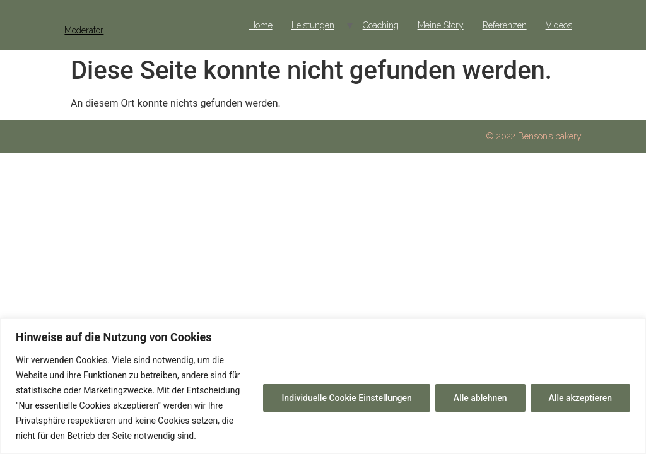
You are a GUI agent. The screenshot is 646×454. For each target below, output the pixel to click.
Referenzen (505, 25)
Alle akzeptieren (580, 398)
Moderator (83, 30)
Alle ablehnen (480, 398)
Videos (559, 25)
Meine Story (441, 25)
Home (261, 25)
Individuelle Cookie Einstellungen (346, 398)
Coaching (381, 25)
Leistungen (312, 25)
